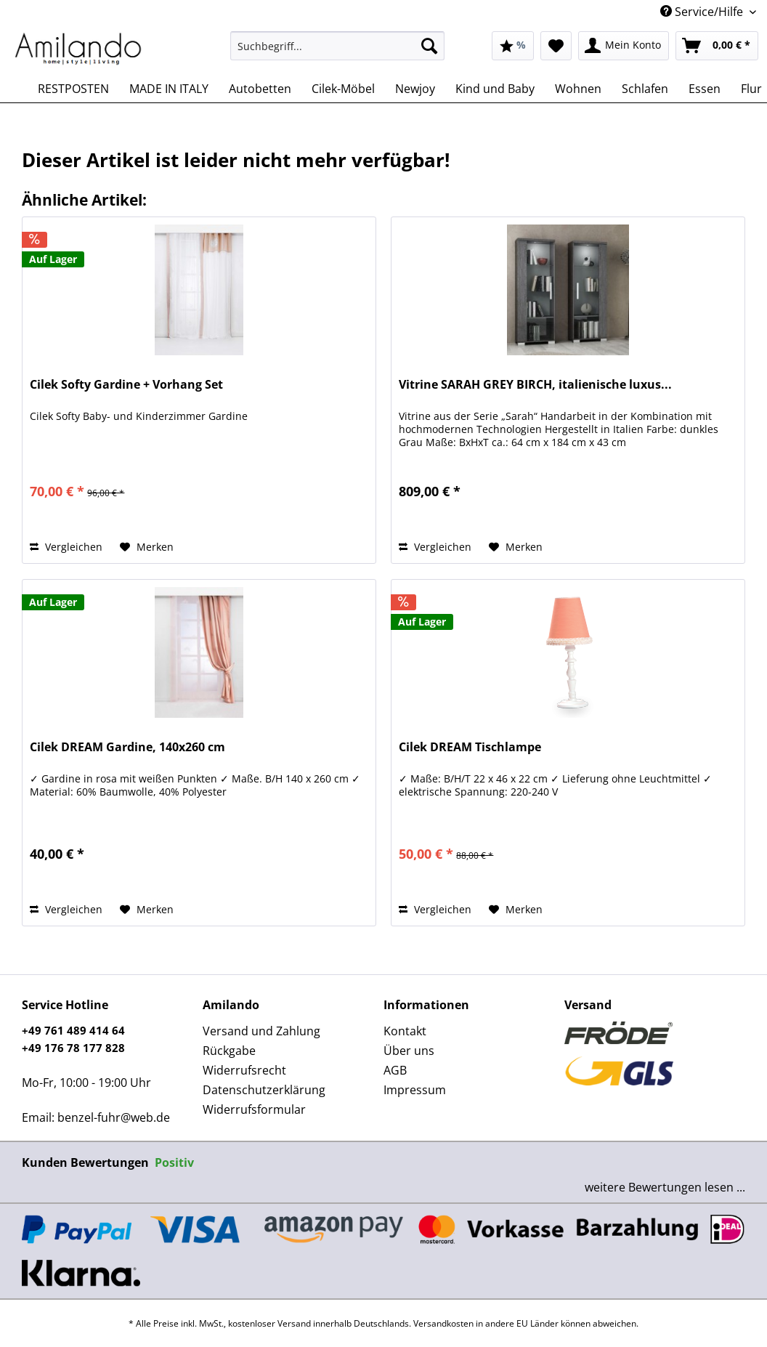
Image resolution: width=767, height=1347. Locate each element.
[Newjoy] (415, 88)
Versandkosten (443, 1323)
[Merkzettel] (556, 45)
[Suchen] (429, 45)
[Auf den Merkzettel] (147, 547)
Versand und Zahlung (261, 1031)
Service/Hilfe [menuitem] (703, 12)
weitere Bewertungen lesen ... (665, 1187)
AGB (395, 1070)
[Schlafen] (645, 88)
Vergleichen (66, 547)
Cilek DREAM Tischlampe (470, 747)
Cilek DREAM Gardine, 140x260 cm (127, 747)
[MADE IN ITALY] (169, 88)
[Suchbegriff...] (337, 45)
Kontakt (405, 1031)
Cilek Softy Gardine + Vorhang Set (126, 384)
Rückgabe (229, 1051)
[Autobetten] (260, 88)
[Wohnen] (578, 88)
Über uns (409, 1051)
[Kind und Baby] (495, 88)
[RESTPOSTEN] (73, 88)
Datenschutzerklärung (264, 1090)
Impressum (415, 1090)
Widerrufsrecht (244, 1070)
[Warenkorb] (716, 45)
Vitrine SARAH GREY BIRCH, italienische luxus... (535, 384)
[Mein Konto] (623, 45)
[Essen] (704, 88)
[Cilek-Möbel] (343, 88)
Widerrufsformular (254, 1109)
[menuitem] (337, 52)
